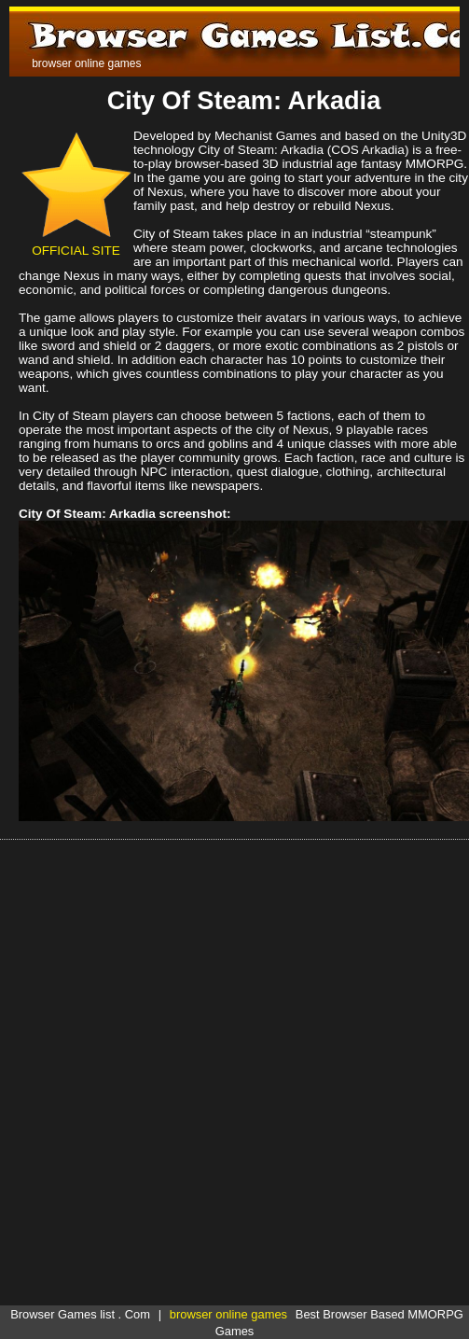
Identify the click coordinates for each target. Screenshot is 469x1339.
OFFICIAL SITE (76, 244)
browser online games (228, 1314)
